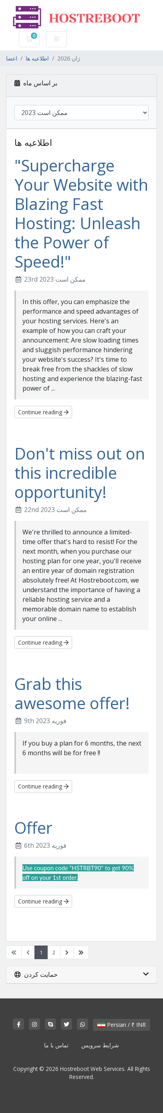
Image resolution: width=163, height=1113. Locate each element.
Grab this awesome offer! (72, 693)
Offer (33, 828)
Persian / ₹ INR (121, 1024)
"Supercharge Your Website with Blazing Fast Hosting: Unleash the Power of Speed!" (81, 213)
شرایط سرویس (100, 1045)
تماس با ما (56, 1045)
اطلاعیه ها (37, 58)
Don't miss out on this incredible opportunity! (79, 472)
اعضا (11, 58)
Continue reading (43, 412)
